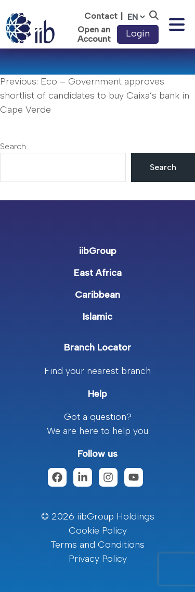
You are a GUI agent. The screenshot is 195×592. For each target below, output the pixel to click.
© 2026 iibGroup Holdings (97, 516)
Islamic (97, 316)
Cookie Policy (98, 530)
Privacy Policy (98, 558)
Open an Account (94, 34)
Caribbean (97, 294)
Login (138, 33)
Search (13, 146)
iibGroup (97, 251)
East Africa (98, 273)
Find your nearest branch (97, 371)
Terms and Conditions (97, 544)
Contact (101, 16)
